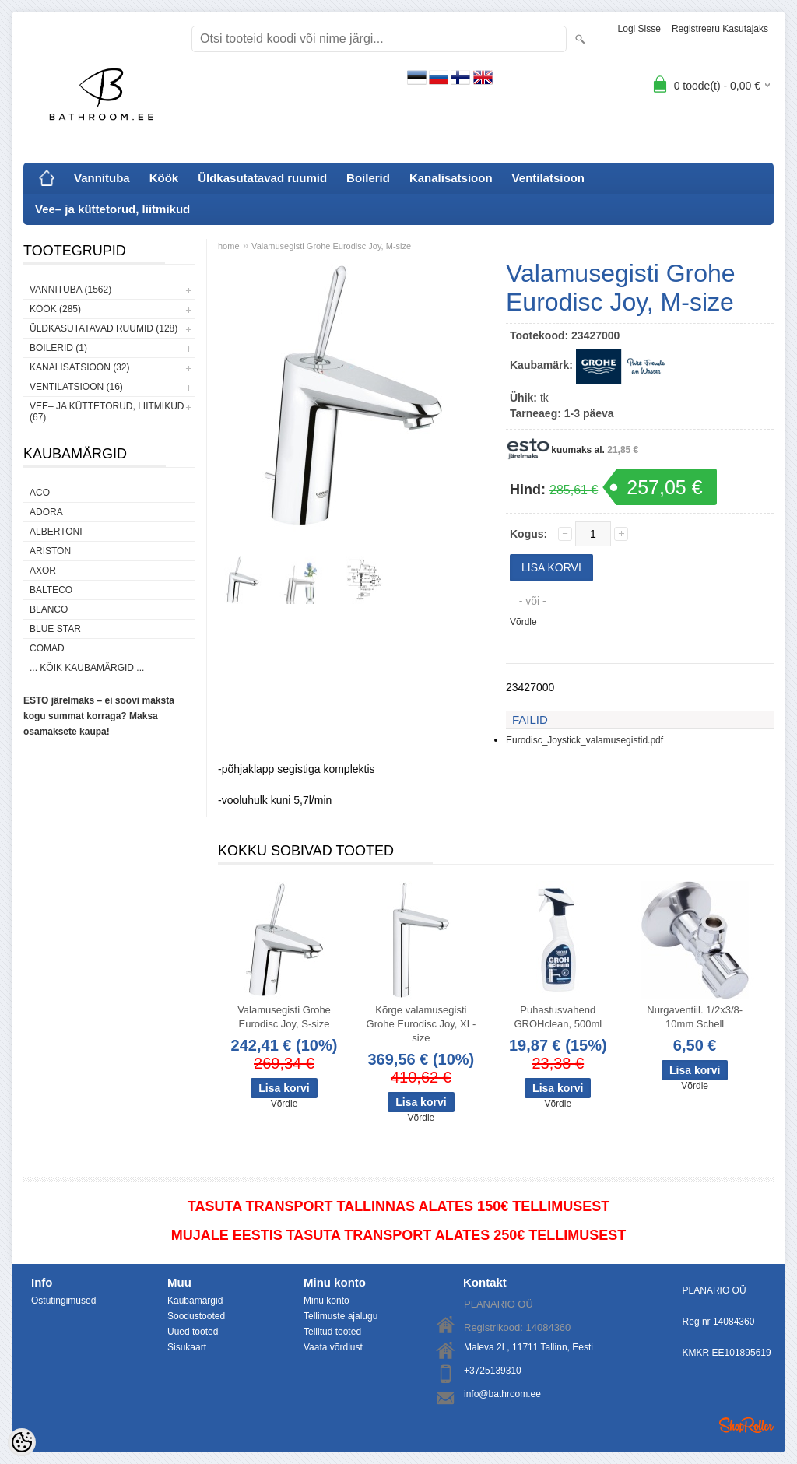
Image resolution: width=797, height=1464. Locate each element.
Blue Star (55, 628)
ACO (40, 492)
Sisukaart (186, 1347)
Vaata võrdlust (333, 1347)
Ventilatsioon (548, 177)
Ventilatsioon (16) (76, 386)
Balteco (51, 590)
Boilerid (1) (58, 347)
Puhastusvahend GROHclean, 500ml (558, 1017)
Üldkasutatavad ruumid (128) (103, 328)
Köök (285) (55, 309)
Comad (47, 648)
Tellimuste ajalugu (340, 1316)
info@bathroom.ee (502, 1394)
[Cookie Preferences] (22, 1442)
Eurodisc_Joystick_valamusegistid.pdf (584, 740)
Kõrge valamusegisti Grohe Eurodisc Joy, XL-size (421, 1024)
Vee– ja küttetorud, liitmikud (112, 209)
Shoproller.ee (746, 1425)
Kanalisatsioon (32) (79, 367)
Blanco (49, 609)
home (229, 246)
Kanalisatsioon (451, 177)
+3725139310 (492, 1370)
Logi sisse (639, 28)
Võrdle (523, 621)
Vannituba (102, 177)
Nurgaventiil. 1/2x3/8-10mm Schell (695, 1017)
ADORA (46, 512)
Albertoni (56, 531)
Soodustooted (196, 1316)
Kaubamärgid (195, 1300)
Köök (164, 177)
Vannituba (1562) (70, 289)
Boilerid (368, 177)
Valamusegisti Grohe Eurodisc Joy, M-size (331, 246)
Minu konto (326, 1300)
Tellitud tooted (332, 1331)
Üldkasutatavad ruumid (262, 177)
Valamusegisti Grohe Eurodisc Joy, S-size (284, 1017)
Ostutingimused (63, 1300)
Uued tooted (192, 1331)
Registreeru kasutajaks (720, 28)
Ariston (50, 551)
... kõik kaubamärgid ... (87, 667)
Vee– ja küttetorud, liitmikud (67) (107, 412)
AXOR (43, 570)
